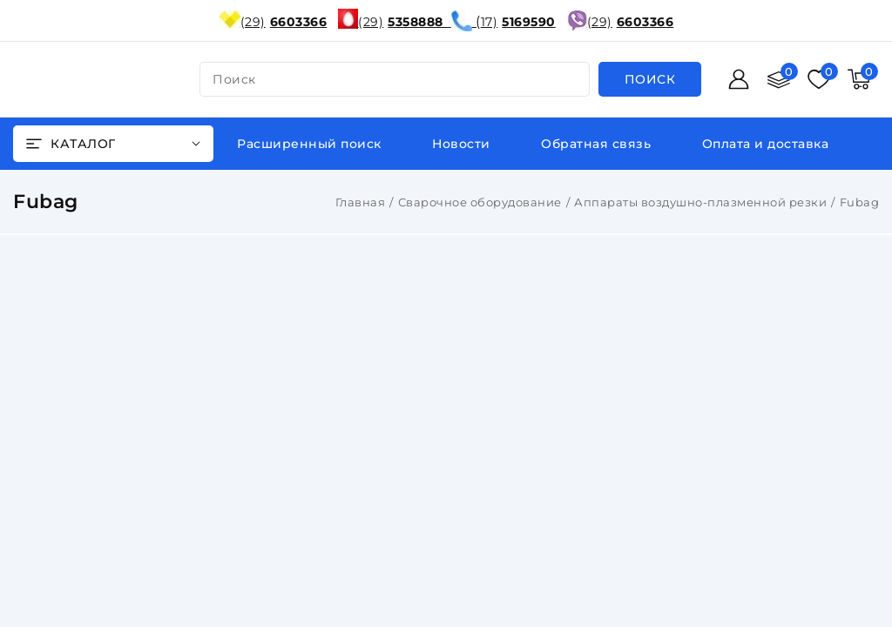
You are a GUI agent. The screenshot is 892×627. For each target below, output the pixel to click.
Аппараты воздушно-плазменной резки (700, 202)
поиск (234, 79)
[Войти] (738, 79)
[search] (650, 79)
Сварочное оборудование (480, 202)
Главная (360, 202)
